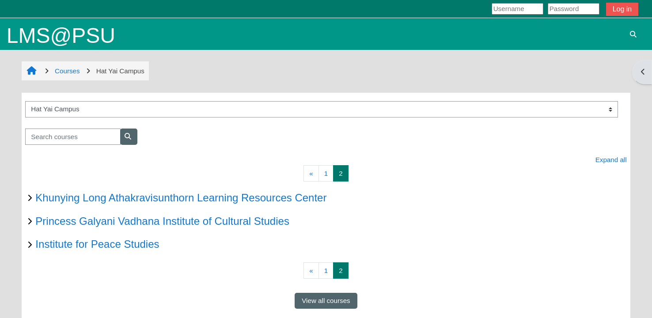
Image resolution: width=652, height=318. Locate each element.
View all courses (326, 300)
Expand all (611, 159)
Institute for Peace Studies (97, 244)
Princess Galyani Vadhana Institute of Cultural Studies (162, 221)
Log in (622, 9)
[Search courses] (73, 137)
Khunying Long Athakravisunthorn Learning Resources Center (180, 198)
